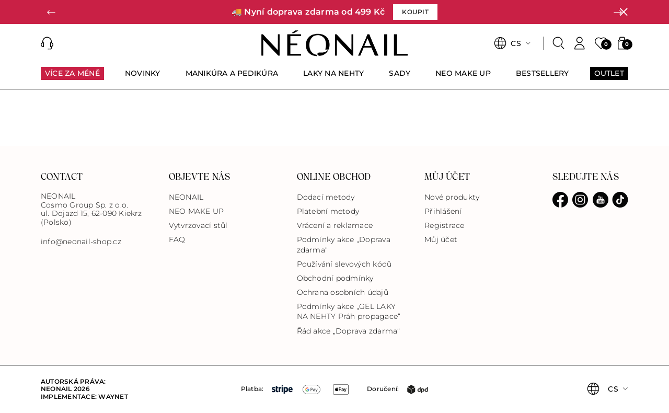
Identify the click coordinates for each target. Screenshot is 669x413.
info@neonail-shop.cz (81, 241)
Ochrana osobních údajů (342, 292)
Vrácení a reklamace (335, 225)
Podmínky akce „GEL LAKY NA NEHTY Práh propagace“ (349, 311)
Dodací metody (326, 197)
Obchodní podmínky (335, 278)
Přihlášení (443, 211)
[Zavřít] (623, 12)
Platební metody (328, 211)
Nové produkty (451, 197)
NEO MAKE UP (196, 211)
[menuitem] (72, 78)
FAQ (177, 239)
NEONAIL (186, 197)
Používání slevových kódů (344, 264)
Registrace (444, 225)
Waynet (113, 396)
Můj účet (440, 239)
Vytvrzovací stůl (198, 225)
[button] (51, 12)
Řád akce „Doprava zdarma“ (348, 331)
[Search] (558, 43)
